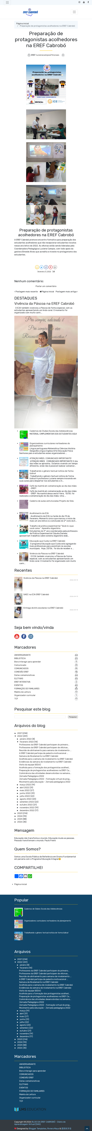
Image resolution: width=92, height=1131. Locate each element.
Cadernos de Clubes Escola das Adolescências (51, 431)
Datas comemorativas (24, 675)
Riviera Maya (53, 1128)
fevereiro (24, 968)
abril (22, 1013)
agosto (23, 1025)
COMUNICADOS (21, 668)
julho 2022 (25, 796)
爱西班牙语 (66, 1128)
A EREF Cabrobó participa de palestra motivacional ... (43, 753)
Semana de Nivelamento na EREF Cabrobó (38, 756)
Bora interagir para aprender (27, 662)
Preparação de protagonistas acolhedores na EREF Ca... (45, 770)
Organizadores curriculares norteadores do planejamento (47, 921)
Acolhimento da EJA (39, 513)
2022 (19, 736)
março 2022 (25, 785)
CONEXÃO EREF (21, 672)
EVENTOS (18, 685)
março (23, 1011)
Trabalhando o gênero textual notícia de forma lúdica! (46, 933)
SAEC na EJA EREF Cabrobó (36, 594)
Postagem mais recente (27, 291)
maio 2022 (25, 790)
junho (23, 1019)
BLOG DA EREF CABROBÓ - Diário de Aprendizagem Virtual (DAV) (39, 1123)
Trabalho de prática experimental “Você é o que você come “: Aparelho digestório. (52, 527)
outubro (24, 1031)
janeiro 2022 (26, 739)
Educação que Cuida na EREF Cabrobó (47, 541)
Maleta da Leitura (22, 692)
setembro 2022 (27, 802)
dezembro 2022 (27, 810)
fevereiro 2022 (27, 742)
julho (22, 1022)
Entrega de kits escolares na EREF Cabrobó (43, 608)
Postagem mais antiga (66, 291)
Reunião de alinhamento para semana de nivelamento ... (45, 750)
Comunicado (20, 665)
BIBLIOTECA (20, 658)
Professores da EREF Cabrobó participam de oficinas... (44, 747)
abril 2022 (24, 787)
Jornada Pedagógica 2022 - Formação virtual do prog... (45, 779)
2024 (19, 816)
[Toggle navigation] (7, 2)
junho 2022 (25, 793)
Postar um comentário (46, 286)
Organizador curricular (24, 695)
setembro (24, 1028)
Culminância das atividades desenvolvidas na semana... (45, 773)
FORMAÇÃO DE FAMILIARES (26, 688)
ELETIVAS (18, 678)
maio (22, 1016)
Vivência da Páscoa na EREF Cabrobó (44, 303)
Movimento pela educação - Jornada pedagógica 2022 (44, 782)
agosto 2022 (26, 799)
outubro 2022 (26, 805)
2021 (19, 733)
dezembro (25, 1036)
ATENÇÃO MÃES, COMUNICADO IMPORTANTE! (50, 458)
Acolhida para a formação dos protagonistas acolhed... (44, 767)
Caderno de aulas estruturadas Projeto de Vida (52, 501)
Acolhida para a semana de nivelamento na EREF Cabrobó (46, 759)
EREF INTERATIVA (22, 682)
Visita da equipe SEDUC (30, 764)
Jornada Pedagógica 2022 (31, 776)
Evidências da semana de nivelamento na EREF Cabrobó (45, 762)
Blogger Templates (37, 1128)
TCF (16, 698)
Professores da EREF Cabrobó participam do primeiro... (44, 744)
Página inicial (22, 23)
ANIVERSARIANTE (22, 655)
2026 (19, 822)
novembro (25, 1033)
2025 (19, 819)
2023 (19, 813)
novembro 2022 (27, 807)
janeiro (23, 965)
